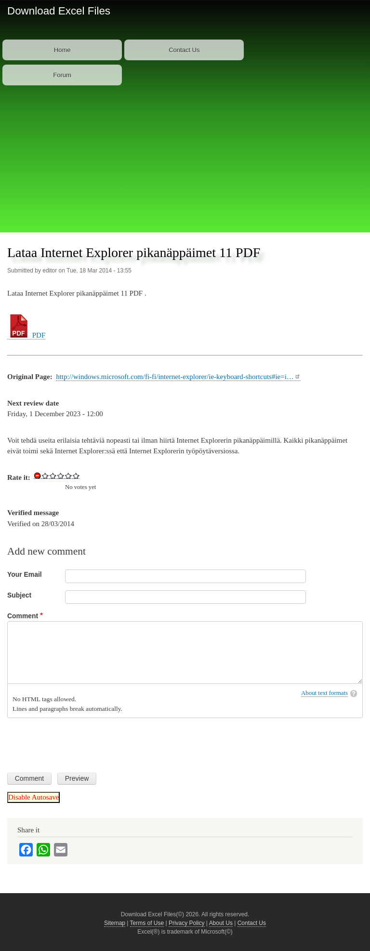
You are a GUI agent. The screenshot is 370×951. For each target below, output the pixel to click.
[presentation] (80, 742)
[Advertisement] (185, 160)
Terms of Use (147, 923)
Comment (22, 616)
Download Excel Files (58, 11)
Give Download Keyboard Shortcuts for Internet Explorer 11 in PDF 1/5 (45, 475)
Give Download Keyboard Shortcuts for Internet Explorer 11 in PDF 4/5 (68, 475)
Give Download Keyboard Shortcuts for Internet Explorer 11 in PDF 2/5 (53, 475)
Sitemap (114, 923)
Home (62, 50)
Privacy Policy (187, 923)
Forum (62, 75)
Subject (19, 595)
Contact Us (184, 50)
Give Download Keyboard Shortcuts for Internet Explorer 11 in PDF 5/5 (76, 475)
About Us (221, 923)
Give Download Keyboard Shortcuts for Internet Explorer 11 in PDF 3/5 (61, 475)
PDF (26, 335)
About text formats (324, 693)
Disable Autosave (33, 797)
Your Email (24, 574)
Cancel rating (37, 475)
